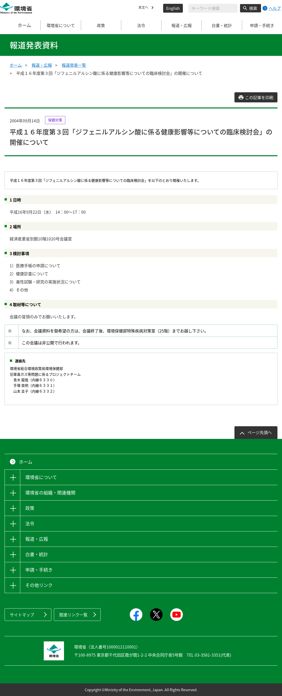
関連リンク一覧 (73, 615)
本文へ (144, 8)
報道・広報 (42, 65)
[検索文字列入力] (212, 8)
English (173, 8)
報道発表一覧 (74, 65)
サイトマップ (22, 615)
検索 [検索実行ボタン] (253, 8)
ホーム (20, 25)
